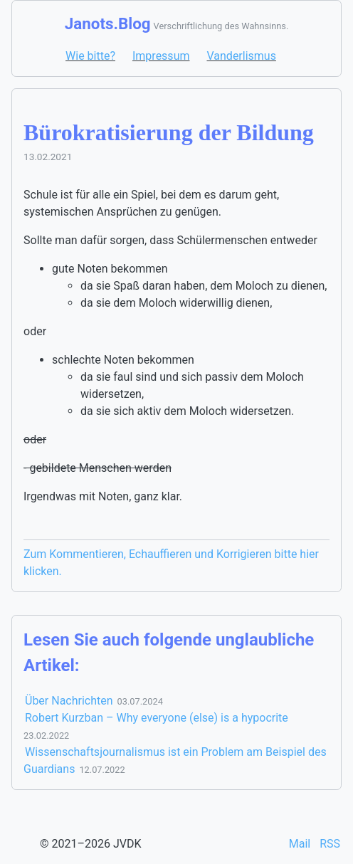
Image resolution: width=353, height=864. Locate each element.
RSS (330, 843)
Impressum (161, 56)
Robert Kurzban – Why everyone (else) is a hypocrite (156, 718)
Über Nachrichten (69, 700)
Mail (301, 843)
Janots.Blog (108, 23)
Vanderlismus (240, 56)
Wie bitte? (90, 56)
